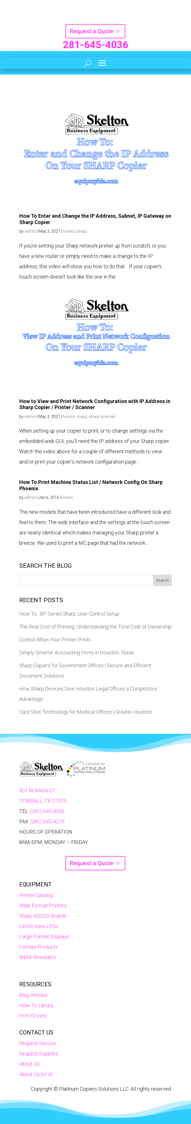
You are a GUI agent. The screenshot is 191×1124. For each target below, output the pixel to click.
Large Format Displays (44, 937)
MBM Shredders (37, 957)
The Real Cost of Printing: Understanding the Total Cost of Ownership (95, 627)
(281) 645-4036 (47, 811)
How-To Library (36, 1005)
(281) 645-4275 (47, 821)
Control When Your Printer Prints (55, 640)
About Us (29, 1064)
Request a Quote (91, 31)
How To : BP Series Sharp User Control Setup (69, 614)
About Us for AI (36, 1074)
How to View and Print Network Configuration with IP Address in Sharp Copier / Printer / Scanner (94, 404)
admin (30, 231)
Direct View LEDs (38, 926)
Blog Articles (33, 995)
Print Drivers (33, 1016)
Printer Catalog (35, 895)
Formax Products (38, 947)
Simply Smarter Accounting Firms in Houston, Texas (76, 652)
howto (69, 231)
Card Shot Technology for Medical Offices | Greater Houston (85, 712)
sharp (81, 231)
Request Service (37, 1043)
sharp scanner (102, 416)
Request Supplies (38, 1054)
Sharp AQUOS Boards (43, 916)
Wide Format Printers (43, 906)
